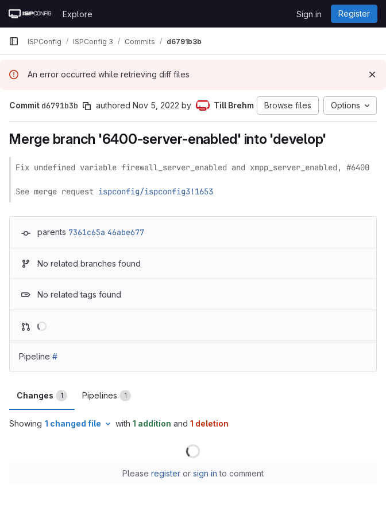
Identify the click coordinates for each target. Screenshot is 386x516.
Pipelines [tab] (106, 395)
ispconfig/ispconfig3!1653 (155, 191)
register (165, 473)
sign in (205, 473)
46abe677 (125, 232)
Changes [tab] (42, 395)
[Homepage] (29, 14)
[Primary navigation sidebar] (14, 41)
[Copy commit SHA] (87, 106)
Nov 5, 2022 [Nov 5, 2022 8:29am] (156, 105)
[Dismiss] (372, 74)
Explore (77, 14)
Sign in (309, 14)
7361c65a (86, 232)
